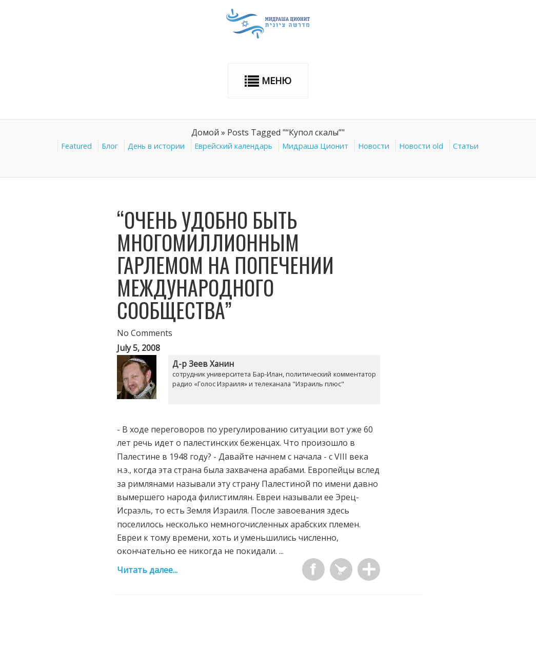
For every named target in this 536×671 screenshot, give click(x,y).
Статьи (466, 146)
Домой (205, 132)
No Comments (144, 333)
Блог (110, 146)
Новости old (421, 146)
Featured (76, 146)
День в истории (156, 146)
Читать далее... (147, 570)
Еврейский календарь (233, 146)
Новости (373, 146)
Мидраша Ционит (315, 146)
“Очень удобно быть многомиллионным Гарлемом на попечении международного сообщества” (225, 264)
